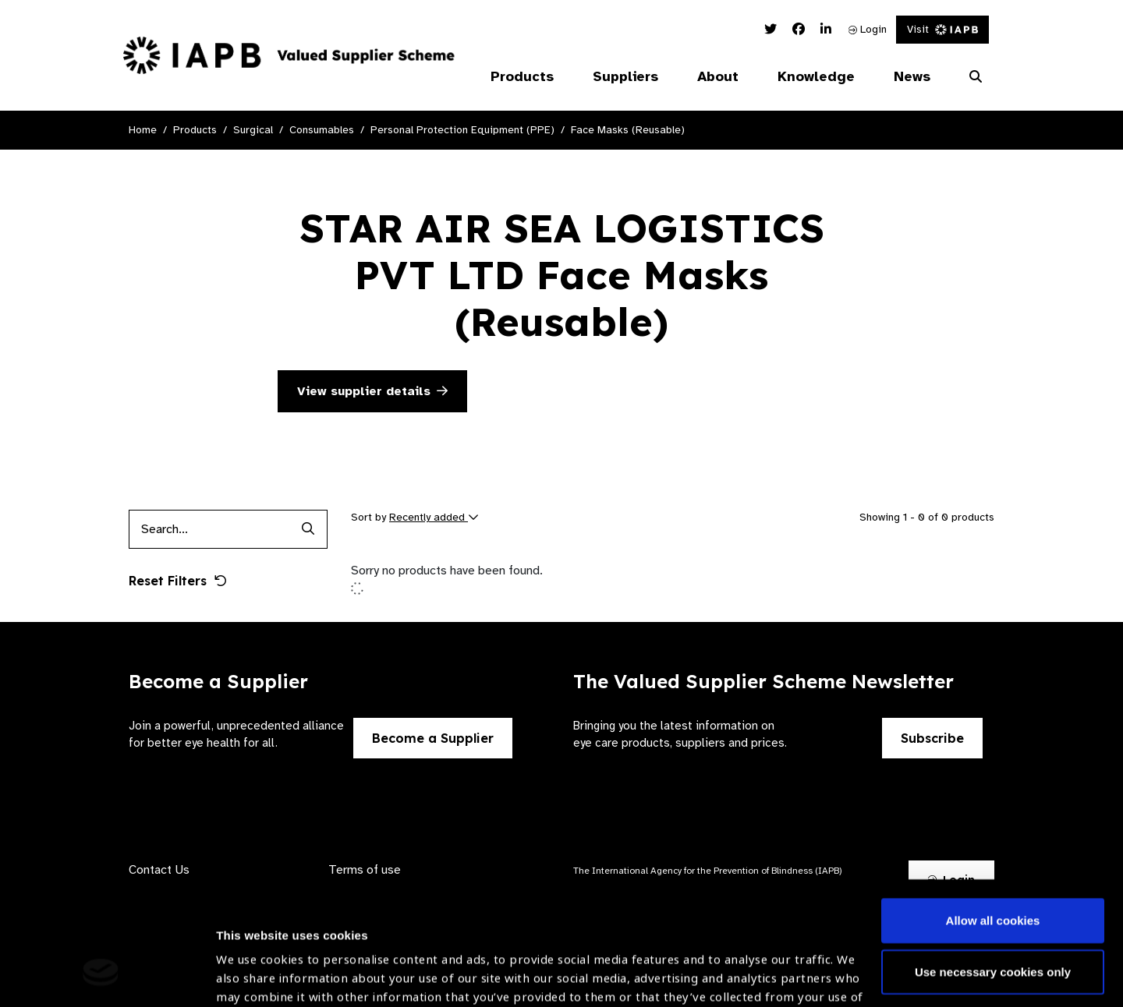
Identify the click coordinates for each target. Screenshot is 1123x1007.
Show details (252, 960)
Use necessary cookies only (993, 865)
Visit (942, 29)
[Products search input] (209, 529)
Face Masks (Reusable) (628, 129)
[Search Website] (975, 77)
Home (143, 129)
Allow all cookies (993, 815)
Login (867, 29)
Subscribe (932, 738)
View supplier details (372, 391)
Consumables (321, 129)
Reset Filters (178, 580)
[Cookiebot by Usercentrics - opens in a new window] (101, 976)
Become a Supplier (433, 738)
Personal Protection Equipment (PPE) (462, 129)
